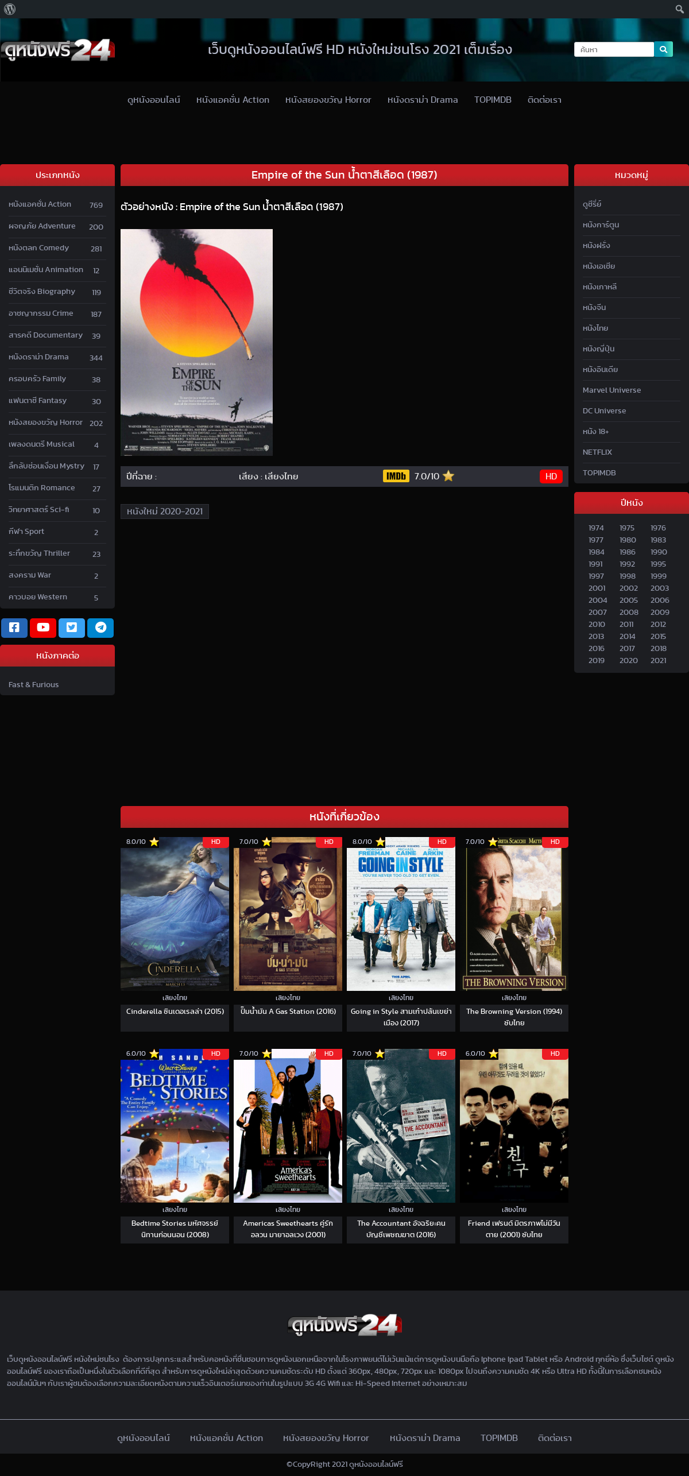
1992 (627, 564)
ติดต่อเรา (545, 99)
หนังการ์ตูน (601, 225)
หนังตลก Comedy (39, 248)
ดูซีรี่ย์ (592, 204)
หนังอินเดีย (600, 370)
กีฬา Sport (26, 532)
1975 (627, 528)
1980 (628, 540)
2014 (628, 637)
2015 (658, 637)
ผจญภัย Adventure (42, 226)
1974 (596, 528)
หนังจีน (594, 308)
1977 (596, 540)
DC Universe (604, 411)
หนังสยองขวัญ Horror (328, 99)
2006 (660, 600)
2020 (629, 661)
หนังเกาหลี (600, 287)
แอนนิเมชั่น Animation (46, 270)
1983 (658, 540)
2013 (596, 637)
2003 (660, 588)
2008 (629, 613)
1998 (628, 576)
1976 (658, 528)
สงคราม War (30, 575)
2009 (660, 613)
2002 (629, 588)
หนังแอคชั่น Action (232, 99)
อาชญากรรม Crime (41, 313)
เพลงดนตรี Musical (42, 444)
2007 (598, 613)
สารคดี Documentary (46, 335)
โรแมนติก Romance (42, 488)
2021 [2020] (658, 661)
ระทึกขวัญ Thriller (39, 553)
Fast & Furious (34, 685)
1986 (628, 552)
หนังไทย (595, 328)
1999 (659, 576)
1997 (596, 576)
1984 (597, 552)
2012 (658, 625)
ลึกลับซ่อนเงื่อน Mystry (46, 466)
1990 (659, 552)
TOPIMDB (493, 99)
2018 (659, 649)
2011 (626, 625)
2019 (597, 661)
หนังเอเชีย (599, 266)
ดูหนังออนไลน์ (153, 99)
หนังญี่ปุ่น (598, 349)
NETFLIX (597, 452)
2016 (597, 649)
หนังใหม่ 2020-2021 (165, 511)
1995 (658, 564)
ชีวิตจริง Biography (42, 292)
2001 (597, 588)
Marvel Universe (612, 390)
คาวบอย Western (38, 597)
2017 (627, 649)
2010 (597, 625)
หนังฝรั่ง (596, 246)
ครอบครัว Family (37, 379)
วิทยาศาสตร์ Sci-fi (39, 510)
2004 (598, 600)
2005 (629, 600)
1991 (595, 564)
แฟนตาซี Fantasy (38, 401)
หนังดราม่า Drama (423, 99)
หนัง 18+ (596, 432)
